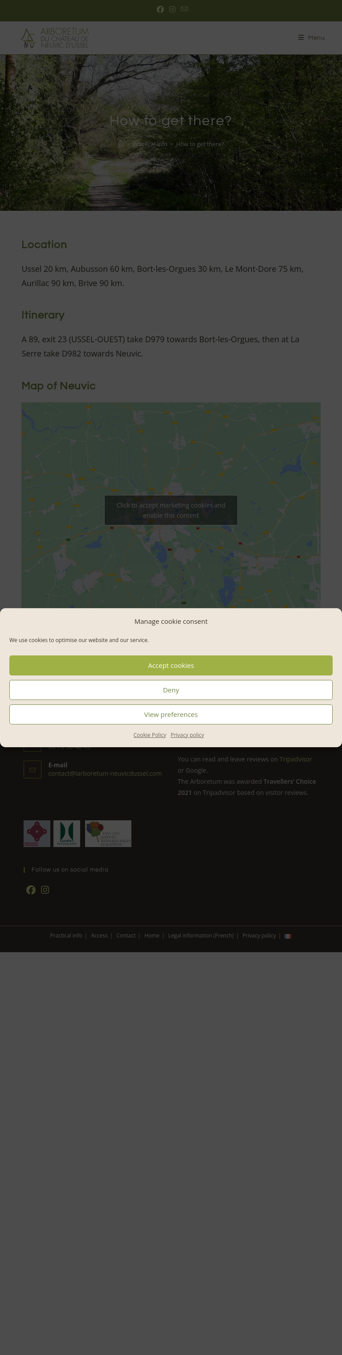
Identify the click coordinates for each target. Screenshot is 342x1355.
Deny (171, 689)
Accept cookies (171, 665)
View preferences (171, 714)
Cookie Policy (150, 734)
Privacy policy (187, 734)
